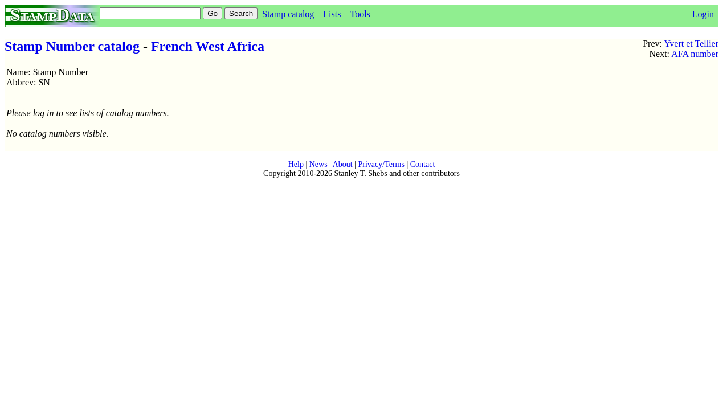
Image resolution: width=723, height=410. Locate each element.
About (343, 164)
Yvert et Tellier (691, 43)
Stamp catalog (288, 14)
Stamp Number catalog (72, 46)
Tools (360, 14)
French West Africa (207, 46)
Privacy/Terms (381, 164)
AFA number (694, 54)
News (318, 164)
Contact (422, 164)
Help (296, 164)
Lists (332, 14)
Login (703, 14)
